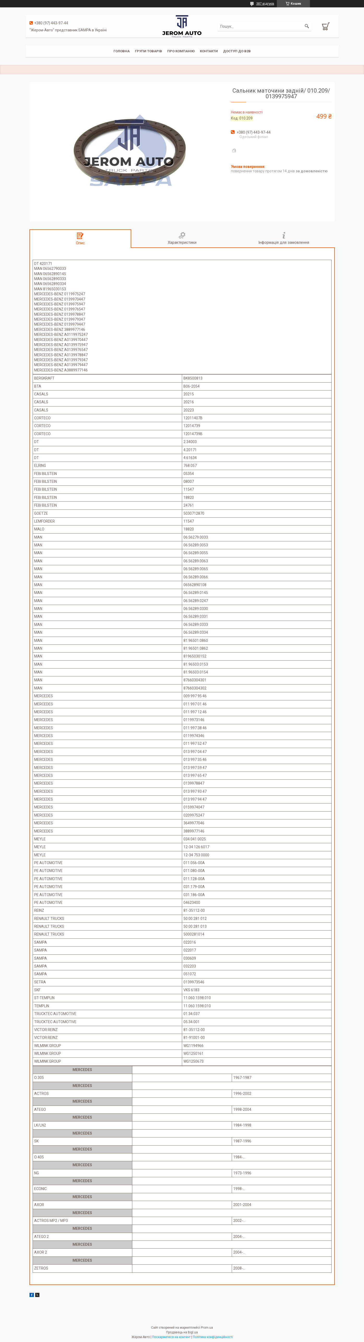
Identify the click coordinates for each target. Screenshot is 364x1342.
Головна (122, 51)
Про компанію (181, 51)
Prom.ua (207, 1327)
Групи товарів (148, 51)
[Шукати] (307, 26)
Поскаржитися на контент (171, 1337)
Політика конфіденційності (213, 1337)
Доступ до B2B (237, 51)
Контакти (209, 51)
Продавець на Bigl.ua (182, 1332)
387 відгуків (265, 3)
